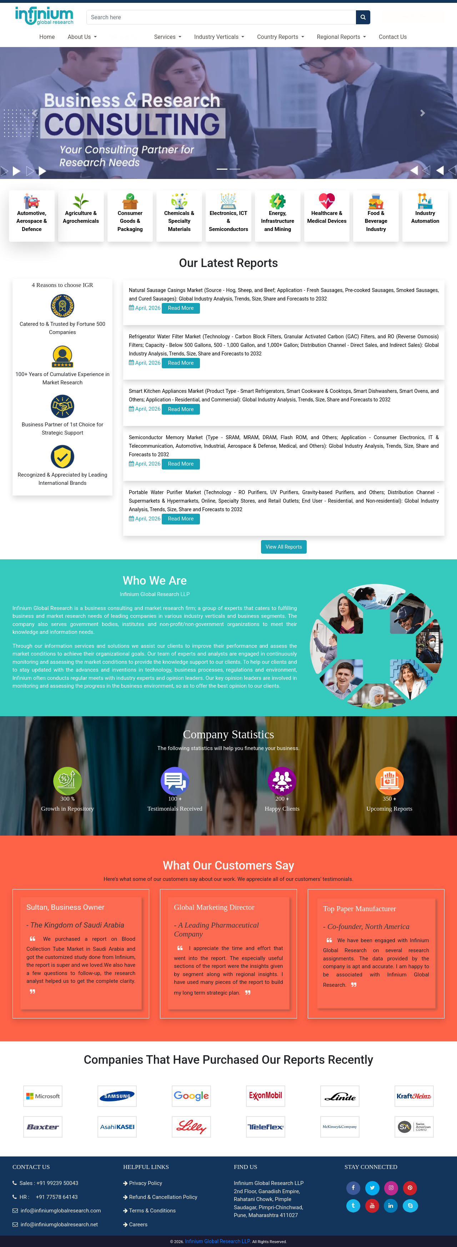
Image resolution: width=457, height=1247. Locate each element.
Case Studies (412, 17)
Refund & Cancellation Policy (160, 1197)
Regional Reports (339, 37)
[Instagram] (391, 1188)
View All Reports (284, 547)
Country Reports (278, 37)
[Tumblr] (353, 1205)
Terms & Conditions (149, 1210)
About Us (79, 37)
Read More (181, 308)
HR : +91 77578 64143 (45, 1197)
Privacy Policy (142, 1183)
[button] (353, 1188)
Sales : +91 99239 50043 (45, 1183)
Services (165, 37)
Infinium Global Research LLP (217, 1241)
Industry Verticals (217, 37)
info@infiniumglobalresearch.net (55, 1224)
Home (47, 37)
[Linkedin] (391, 1206)
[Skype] (410, 1205)
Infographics (125, 37)
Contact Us (393, 37)
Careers (135, 1224)
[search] (363, 17)
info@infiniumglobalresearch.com (56, 1210)
